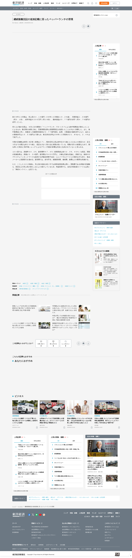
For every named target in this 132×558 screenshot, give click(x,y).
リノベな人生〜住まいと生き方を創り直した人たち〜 (108, 161)
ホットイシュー (102, 165)
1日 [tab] (100, 144)
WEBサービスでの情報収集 (20, 549)
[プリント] (88, 26)
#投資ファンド (69, 286)
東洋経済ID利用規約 (73, 549)
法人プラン (108, 535)
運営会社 (33, 545)
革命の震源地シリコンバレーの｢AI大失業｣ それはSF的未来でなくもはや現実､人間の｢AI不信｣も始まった (79, 421)
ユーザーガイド (109, 538)
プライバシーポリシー (36, 549)
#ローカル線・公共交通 (101, 237)
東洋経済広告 (89, 526)
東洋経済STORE (36, 532)
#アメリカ (103, 231)
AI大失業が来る (102, 183)
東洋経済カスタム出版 (91, 529)
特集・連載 (37, 3)
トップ (30, 3)
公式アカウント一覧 (51, 545)
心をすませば (107, 267)
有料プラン (108, 532)
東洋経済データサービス (69, 532)
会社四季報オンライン (38, 529)
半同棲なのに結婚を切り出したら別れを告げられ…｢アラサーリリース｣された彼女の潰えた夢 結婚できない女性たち (64, 309)
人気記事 (46, 3)
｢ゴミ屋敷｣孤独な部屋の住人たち (107, 179)
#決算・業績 (33, 283)
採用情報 (40, 545)
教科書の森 (88, 532)
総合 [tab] (100, 49)
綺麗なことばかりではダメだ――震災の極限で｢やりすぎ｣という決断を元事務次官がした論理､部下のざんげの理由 (96, 465)
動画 (52, 3)
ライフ (46, 8)
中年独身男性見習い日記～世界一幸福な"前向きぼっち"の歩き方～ (108, 152)
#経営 (24, 283)
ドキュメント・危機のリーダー (105, 214)
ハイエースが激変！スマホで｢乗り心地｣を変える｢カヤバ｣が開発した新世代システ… (107, 91)
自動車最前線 (102, 174)
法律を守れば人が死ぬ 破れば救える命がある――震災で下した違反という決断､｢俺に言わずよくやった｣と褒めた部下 (95, 480)
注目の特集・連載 (100, 196)
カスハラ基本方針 (86, 549)
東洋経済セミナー (67, 535)
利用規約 (107, 540)
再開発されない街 (103, 188)
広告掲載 (62, 545)
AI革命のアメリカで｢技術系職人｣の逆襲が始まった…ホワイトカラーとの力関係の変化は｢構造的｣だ (52, 421)
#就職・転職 (109, 240)
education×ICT (16, 526)
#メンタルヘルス (112, 234)
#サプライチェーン (100, 227)
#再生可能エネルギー (101, 234)
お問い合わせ (97, 549)
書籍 (80, 3)
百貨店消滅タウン (103, 170)
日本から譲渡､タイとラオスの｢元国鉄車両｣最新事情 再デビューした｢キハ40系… (107, 73)
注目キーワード (100, 223)
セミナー (65, 3)
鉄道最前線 (101, 156)
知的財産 (46, 549)
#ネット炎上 (98, 243)
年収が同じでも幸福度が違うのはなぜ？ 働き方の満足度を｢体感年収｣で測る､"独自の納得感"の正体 (64, 318)
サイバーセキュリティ (18, 529)
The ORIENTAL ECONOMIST (40, 526)
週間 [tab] (112, 144)
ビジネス (16, 8)
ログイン (115, 3)
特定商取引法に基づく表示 (58, 549)
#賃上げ (97, 231)
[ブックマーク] (84, 26)
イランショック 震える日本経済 (107, 147)
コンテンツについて (110, 529)
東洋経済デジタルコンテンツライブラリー (43, 535)
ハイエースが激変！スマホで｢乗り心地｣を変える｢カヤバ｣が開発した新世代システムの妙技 (24, 325)
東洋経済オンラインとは (101, 15)
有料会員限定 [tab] (112, 49)
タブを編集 (116, 8)
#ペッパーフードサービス (39, 288)
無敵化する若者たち (109, 280)
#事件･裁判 (109, 227)
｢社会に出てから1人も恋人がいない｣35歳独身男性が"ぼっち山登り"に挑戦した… (107, 82)
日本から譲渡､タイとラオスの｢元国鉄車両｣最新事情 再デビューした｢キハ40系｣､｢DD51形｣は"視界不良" (107, 421)
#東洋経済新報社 (23, 288)
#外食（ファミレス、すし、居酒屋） (50, 286)
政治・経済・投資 (25, 8)
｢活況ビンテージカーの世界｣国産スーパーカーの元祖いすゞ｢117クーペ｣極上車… (107, 54)
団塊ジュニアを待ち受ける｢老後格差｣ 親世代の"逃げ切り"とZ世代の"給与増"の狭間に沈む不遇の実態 (24, 308)
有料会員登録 (104, 3)
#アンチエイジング (100, 240)
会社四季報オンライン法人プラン (71, 529)
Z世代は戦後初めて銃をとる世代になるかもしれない (110, 255)
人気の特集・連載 (101, 140)
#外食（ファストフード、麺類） (27, 286)
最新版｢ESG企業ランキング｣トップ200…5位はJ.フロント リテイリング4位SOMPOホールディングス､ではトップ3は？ (64, 326)
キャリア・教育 (37, 8)
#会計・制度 (45, 283)
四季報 (74, 3)
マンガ (58, 3)
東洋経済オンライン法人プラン (71, 526)
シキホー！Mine (36, 538)
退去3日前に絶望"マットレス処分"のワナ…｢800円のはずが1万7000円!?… (107, 64)
